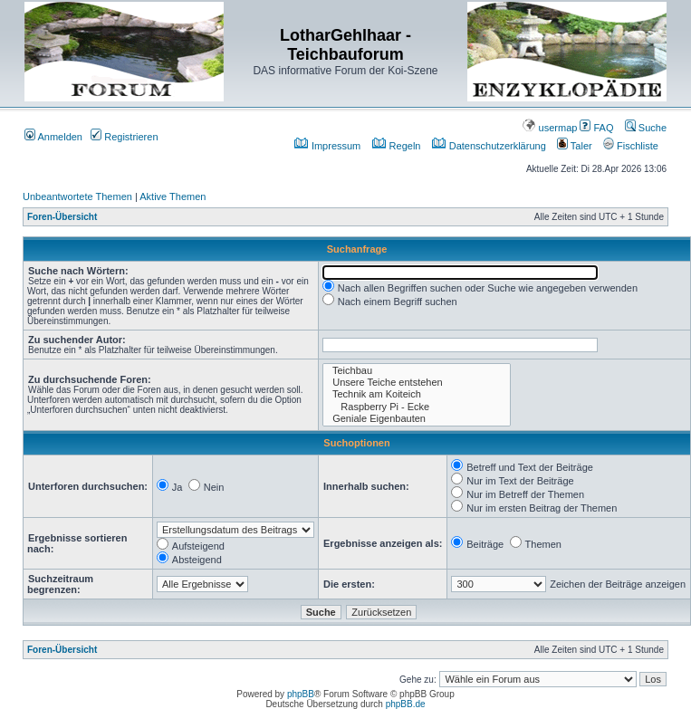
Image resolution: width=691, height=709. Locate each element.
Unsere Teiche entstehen (416, 382)
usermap (550, 127)
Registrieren (124, 136)
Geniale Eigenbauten (416, 419)
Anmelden (53, 136)
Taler (574, 145)
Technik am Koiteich (416, 394)
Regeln (396, 145)
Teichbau (416, 371)
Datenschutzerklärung (489, 145)
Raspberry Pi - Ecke (416, 407)
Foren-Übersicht (62, 217)
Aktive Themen (172, 196)
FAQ (596, 127)
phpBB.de (406, 704)
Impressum (327, 145)
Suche (646, 127)
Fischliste (630, 145)
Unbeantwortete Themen (77, 196)
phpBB (300, 694)
